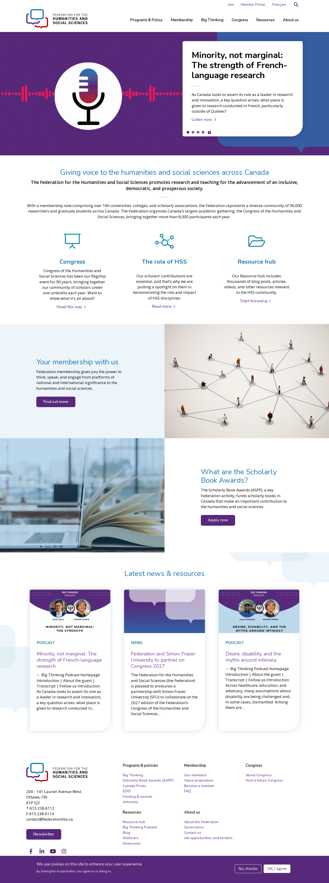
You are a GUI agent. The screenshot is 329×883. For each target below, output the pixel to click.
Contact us (192, 832)
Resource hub (134, 822)
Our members (195, 775)
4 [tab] (203, 132)
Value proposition (198, 780)
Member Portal (253, 4)
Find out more (55, 401)
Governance (194, 827)
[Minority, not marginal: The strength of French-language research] (69, 660)
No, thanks (248, 868)
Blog (126, 832)
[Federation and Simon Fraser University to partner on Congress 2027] (163, 660)
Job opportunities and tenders (208, 838)
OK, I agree (277, 868)
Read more (162, 306)
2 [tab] (193, 132)
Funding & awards (137, 796)
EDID (127, 791)
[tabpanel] (164, 93)
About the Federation (201, 822)
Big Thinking (133, 775)
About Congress (259, 775)
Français (279, 4)
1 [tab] (188, 132)
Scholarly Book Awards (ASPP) (148, 780)
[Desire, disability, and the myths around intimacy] (253, 656)
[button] (296, 4)
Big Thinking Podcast (140, 827)
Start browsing (253, 301)
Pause (209, 132)
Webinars (131, 838)
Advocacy (130, 802)
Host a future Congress (264, 780)
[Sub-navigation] (146, 22)
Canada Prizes (134, 786)
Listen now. (202, 119)
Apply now (218, 520)
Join (231, 4)
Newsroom (132, 843)
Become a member (199, 786)
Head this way (69, 307)
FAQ (187, 791)
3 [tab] (198, 132)
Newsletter (43, 834)
